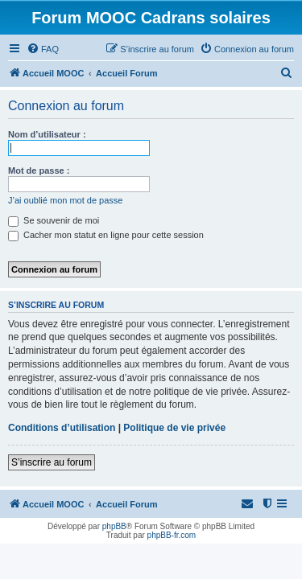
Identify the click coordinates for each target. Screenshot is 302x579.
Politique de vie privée (174, 427)
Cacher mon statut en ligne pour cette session (106, 235)
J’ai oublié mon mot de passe (65, 200)
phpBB (114, 526)
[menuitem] (43, 49)
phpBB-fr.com (172, 535)
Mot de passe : (38, 170)
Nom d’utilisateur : (47, 134)
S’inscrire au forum (51, 462)
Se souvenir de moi (53, 220)
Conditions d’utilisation (61, 427)
